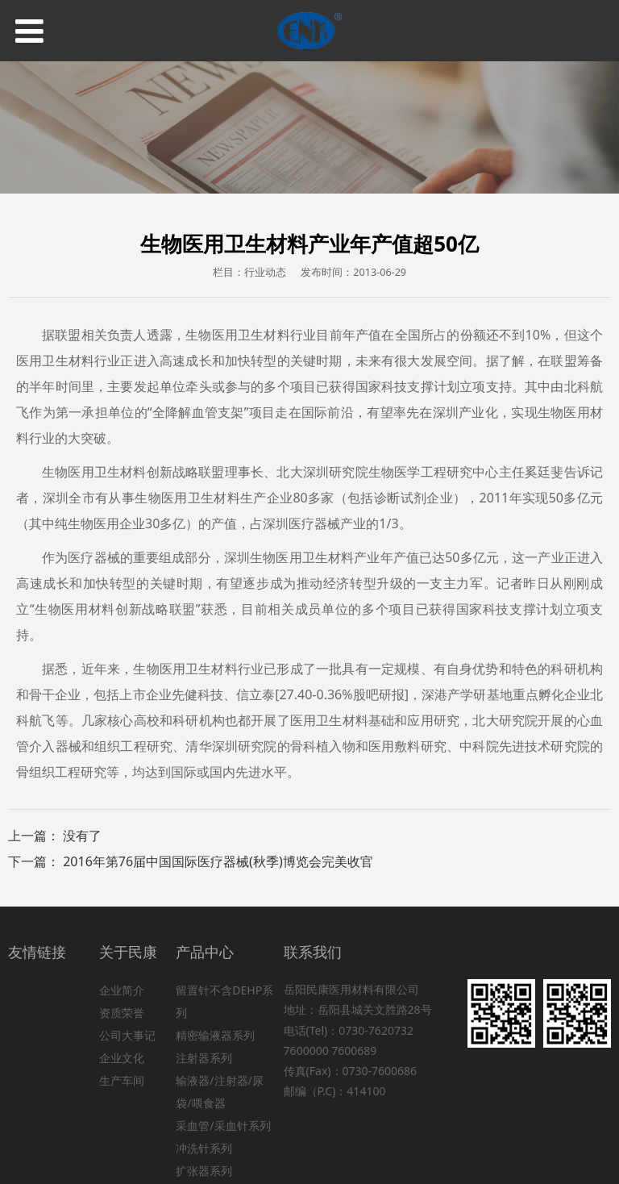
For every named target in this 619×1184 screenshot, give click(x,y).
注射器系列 (204, 1057)
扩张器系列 (204, 1170)
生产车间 (121, 1080)
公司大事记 (127, 1035)
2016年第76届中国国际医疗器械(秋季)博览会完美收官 (218, 861)
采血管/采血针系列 (223, 1125)
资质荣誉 (121, 1012)
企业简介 (121, 990)
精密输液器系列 (215, 1035)
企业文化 (121, 1057)
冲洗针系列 (204, 1148)
